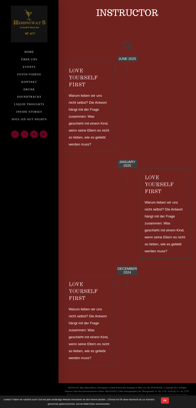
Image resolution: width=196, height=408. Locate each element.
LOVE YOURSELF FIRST (83, 78)
